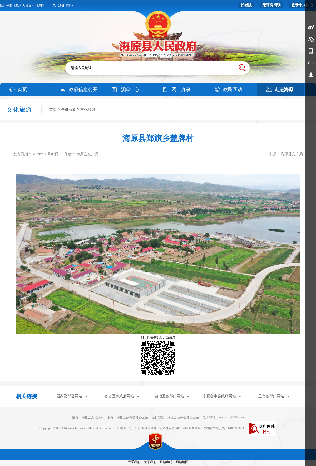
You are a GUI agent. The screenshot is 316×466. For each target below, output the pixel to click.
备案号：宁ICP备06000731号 (136, 428)
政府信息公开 (83, 89)
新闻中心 (129, 89)
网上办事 (181, 89)
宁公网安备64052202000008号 (179, 428)
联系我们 (134, 462)
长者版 (246, 5)
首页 (22, 89)
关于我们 (150, 462)
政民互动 (232, 89)
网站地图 (182, 462)
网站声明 (166, 462)
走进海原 (283, 89)
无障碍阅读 (271, 5)
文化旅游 (87, 110)
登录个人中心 (302, 5)
